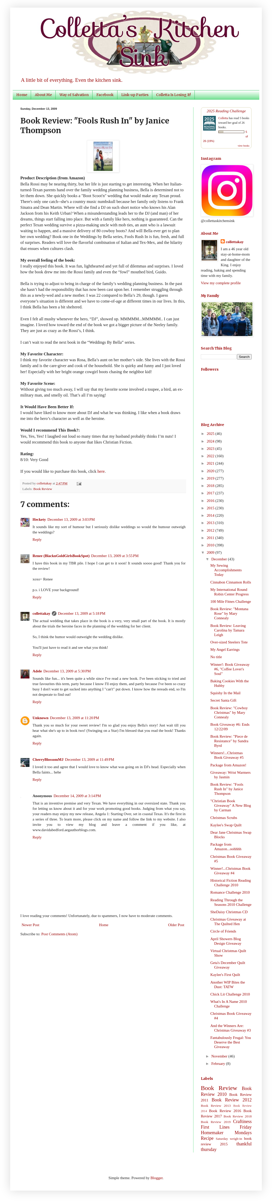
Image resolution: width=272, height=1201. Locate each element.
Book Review (42, 489)
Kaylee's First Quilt (225, 975)
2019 (211, 478)
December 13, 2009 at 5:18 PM (81, 613)
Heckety (39, 519)
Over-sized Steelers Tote (229, 642)
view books (243, 145)
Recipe (207, 1138)
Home (21, 94)
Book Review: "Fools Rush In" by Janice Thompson (226, 789)
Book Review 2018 (238, 1116)
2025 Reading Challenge (226, 111)
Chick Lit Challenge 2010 (230, 994)
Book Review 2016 (225, 1111)
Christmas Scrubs (223, 818)
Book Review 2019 (216, 1122)
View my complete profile (221, 283)
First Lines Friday (226, 1127)
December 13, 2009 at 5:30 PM (67, 671)
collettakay (45, 483)
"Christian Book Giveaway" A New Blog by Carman (230, 805)
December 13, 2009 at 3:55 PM (115, 556)
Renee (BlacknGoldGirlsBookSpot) (61, 556)
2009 (211, 552)
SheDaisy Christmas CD (229, 912)
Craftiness (242, 1121)
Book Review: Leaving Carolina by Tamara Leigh (228, 630)
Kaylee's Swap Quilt (226, 825)
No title (216, 657)
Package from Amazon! (228, 765)
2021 (211, 463)
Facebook (105, 94)
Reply (37, 540)
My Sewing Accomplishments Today (226, 570)
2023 (211, 449)
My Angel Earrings (225, 649)
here (100, 471)
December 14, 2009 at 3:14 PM (77, 796)
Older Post (176, 925)
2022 (211, 456)
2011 (211, 538)
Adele (37, 671)
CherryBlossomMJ (48, 759)
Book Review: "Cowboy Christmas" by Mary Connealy (229, 712)
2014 (211, 515)
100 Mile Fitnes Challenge (230, 601)
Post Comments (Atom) (59, 934)
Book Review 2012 (231, 1099)
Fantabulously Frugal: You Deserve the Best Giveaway (230, 1042)
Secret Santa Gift (223, 700)
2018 (211, 486)
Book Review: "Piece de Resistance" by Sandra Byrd (229, 741)
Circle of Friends (223, 931)
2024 (211, 441)
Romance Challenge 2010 (230, 892)
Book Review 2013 (216, 1106)
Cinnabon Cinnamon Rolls (230, 582)
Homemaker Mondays (226, 1132)
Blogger (156, 1178)
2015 (211, 508)
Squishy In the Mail (225, 693)
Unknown (41, 718)
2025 (211, 434)
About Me (43, 94)
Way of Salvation (74, 94)
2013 (211, 523)
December (219, 559)
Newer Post (30, 925)
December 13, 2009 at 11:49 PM (89, 759)
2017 (211, 493)
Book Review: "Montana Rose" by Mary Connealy (229, 613)
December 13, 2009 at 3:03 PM (71, 519)
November (219, 1056)
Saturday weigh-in (229, 1139)
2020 (211, 471)
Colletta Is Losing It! (173, 94)
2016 (211, 501)
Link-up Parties (134, 94)
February (218, 1064)
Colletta (223, 118)
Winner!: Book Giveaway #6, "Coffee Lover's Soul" (230, 669)
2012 (211, 530)
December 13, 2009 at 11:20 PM (74, 718)
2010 (211, 545)
